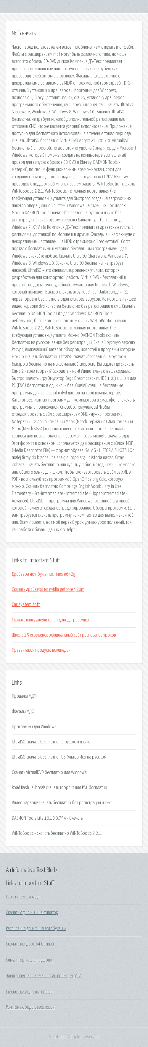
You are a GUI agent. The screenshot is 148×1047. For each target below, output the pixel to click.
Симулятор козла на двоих (29, 960)
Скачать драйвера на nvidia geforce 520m (48, 589)
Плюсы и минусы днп (24, 896)
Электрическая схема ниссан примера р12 (43, 975)
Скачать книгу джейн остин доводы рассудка (50, 620)
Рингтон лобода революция (30, 1007)
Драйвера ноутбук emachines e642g (43, 574)
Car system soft (26, 604)
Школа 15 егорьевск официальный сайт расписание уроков (64, 635)
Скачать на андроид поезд (29, 991)
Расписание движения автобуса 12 (36, 928)
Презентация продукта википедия (41, 650)
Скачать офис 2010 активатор (32, 912)
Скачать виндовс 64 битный (30, 944)
